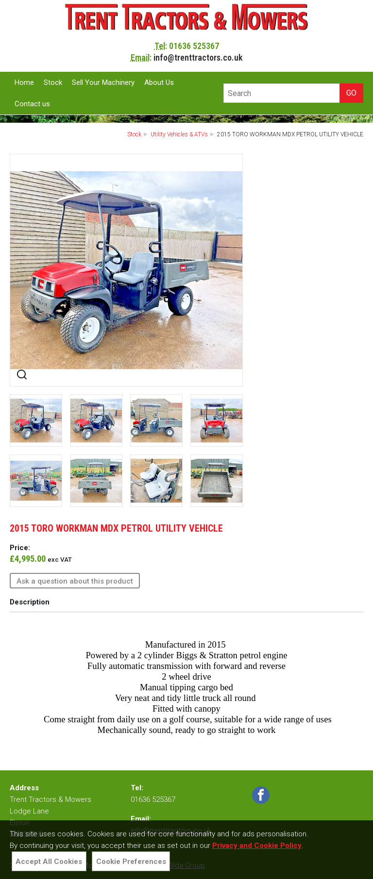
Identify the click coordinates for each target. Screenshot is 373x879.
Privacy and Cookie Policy (257, 845)
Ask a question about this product (75, 581)
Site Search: (223, 83)
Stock (53, 82)
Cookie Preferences (131, 861)
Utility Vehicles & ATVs (179, 134)
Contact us (32, 103)
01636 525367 (194, 46)
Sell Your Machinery (103, 82)
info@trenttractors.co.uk (198, 57)
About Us (159, 82)
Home (24, 82)
